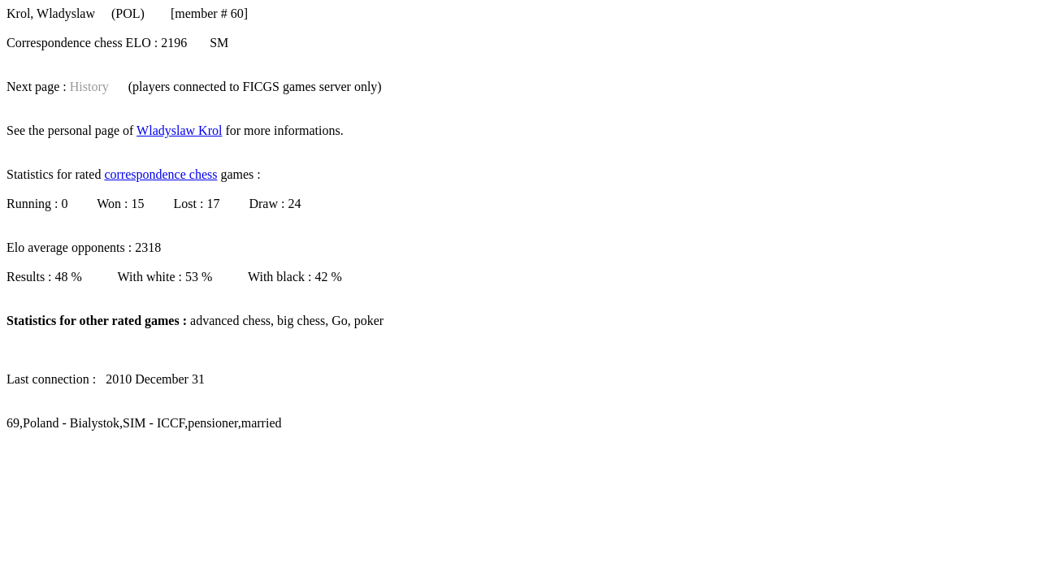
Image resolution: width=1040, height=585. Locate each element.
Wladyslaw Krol (179, 130)
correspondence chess (160, 174)
